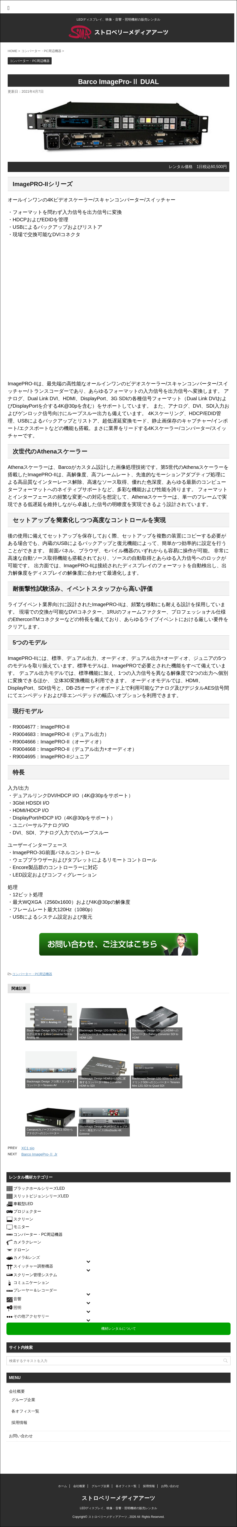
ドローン (21, 1250)
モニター (21, 1227)
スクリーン (23, 1219)
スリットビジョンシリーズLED (41, 1196)
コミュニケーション (31, 1282)
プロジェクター (27, 1211)
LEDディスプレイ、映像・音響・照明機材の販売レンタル (118, 1508)
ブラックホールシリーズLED (39, 1188)
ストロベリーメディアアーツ (118, 1498)
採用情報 (19, 1422)
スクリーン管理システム (35, 1275)
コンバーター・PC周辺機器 (32, 974)
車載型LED (23, 1204)
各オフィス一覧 (25, 1411)
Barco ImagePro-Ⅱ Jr (39, 1154)
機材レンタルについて (118, 1328)
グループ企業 (23, 1400)
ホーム (62, 1486)
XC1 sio (27, 1148)
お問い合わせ (21, 1436)
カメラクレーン (27, 1242)
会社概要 (17, 1391)
